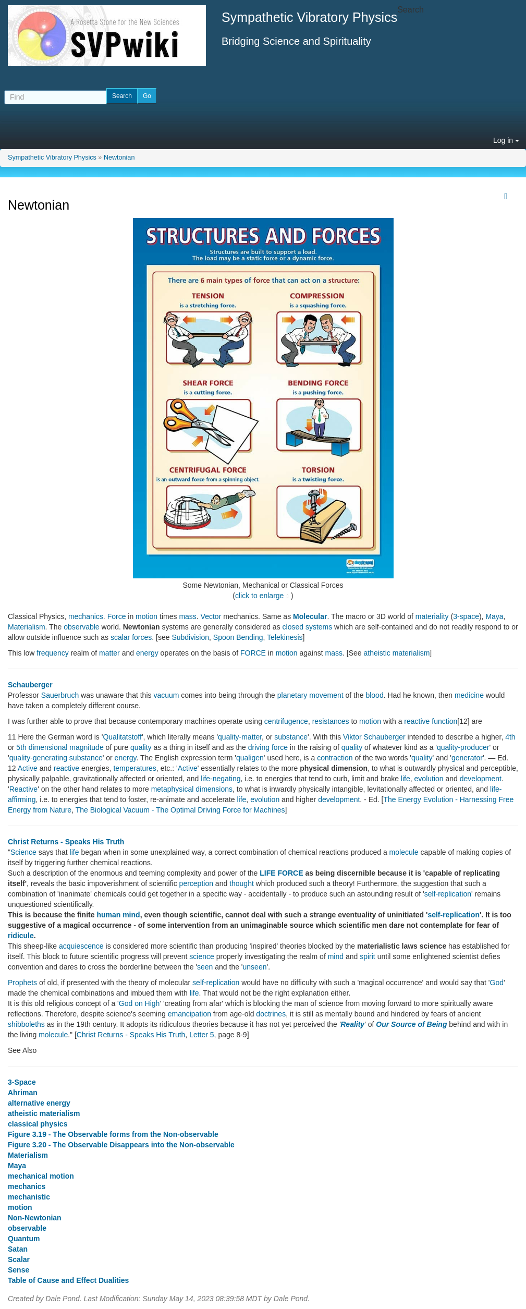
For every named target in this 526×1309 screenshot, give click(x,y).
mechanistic (29, 1197)
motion (146, 616)
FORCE (253, 653)
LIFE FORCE (281, 873)
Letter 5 (201, 1035)
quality (140, 747)
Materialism (26, 627)
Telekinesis (284, 637)
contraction (334, 758)
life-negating (220, 778)
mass (187, 616)
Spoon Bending (238, 637)
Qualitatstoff (122, 737)
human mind (118, 915)
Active (28, 768)
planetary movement (310, 695)
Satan (18, 1249)
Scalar (19, 1259)
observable (82, 627)
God (497, 982)
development (480, 778)
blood (374, 695)
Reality (352, 1024)
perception (196, 883)
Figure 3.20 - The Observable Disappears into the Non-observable (121, 1145)
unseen (255, 967)
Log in (506, 140)
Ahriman (23, 1092)
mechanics (85, 616)
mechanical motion (41, 1176)
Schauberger (30, 685)
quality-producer (463, 747)
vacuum (166, 695)
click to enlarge (259, 595)
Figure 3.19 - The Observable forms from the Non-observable (113, 1134)
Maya (494, 616)
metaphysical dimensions (192, 789)
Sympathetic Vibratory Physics (52, 157)
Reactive (23, 789)
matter (109, 653)
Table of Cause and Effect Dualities (68, 1280)
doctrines (271, 1014)
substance (291, 737)
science (201, 956)
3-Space (22, 1082)
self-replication (447, 894)
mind (336, 956)
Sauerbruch (60, 695)
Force (116, 616)
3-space (466, 616)
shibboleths (26, 1024)
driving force (268, 747)
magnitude (86, 747)
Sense (18, 1270)
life (405, 778)
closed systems (308, 627)
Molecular (310, 616)
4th (510, 737)
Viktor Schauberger (374, 737)
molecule (404, 852)
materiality (432, 616)
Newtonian (119, 157)
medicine (469, 695)
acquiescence (81, 946)
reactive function (430, 721)
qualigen (250, 758)
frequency (52, 653)
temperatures (134, 768)
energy (147, 653)
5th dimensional (41, 747)
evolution (429, 778)
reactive (66, 768)
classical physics (37, 1124)
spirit (367, 956)
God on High (139, 1003)
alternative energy (39, 1103)
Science (23, 852)
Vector (211, 616)
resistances (330, 721)
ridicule (21, 935)
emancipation (189, 1014)
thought (241, 883)
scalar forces (131, 637)
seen (205, 967)
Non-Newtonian (35, 1218)
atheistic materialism (397, 653)
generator (467, 758)
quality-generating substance (56, 758)
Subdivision (190, 637)
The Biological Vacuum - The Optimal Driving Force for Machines (180, 810)
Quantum (24, 1238)
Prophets (22, 982)
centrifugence (286, 721)
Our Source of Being (411, 1024)
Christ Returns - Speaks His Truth (66, 842)
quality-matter (240, 737)
